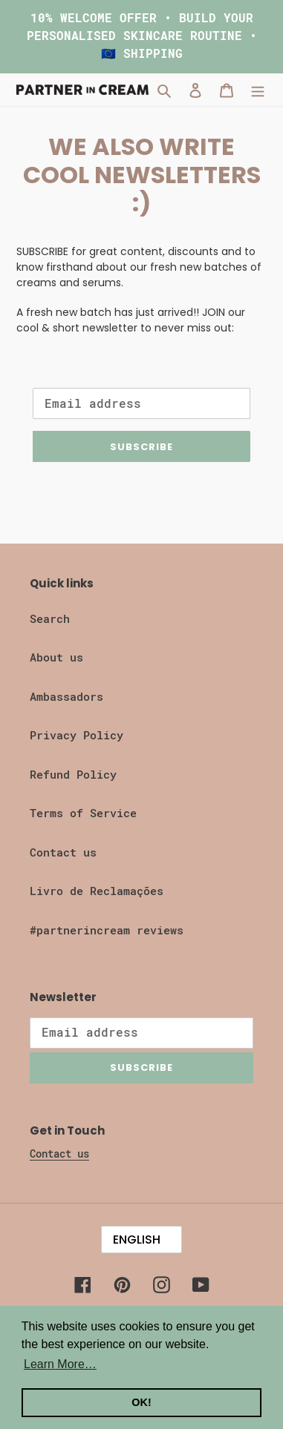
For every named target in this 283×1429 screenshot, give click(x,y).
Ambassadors (66, 697)
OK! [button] (141, 1402)
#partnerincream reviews (106, 930)
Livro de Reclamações (96, 891)
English (136, 1239)
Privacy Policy (76, 735)
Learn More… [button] (60, 1364)
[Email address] (141, 403)
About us (56, 657)
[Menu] (257, 90)
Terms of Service (83, 813)
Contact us (63, 852)
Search (50, 619)
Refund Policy (73, 775)
